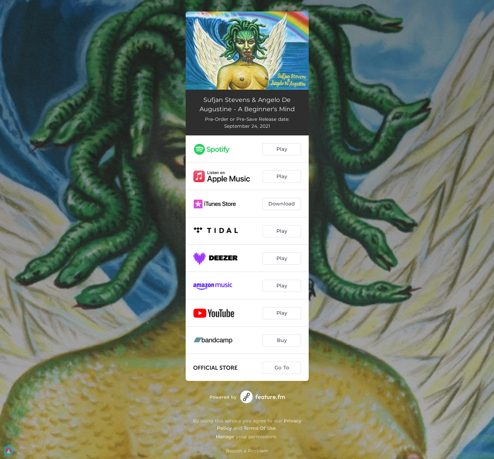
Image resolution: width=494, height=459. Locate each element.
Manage (225, 436)
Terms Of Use (260, 428)
